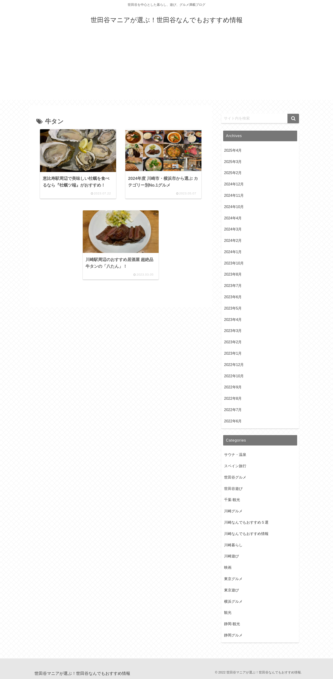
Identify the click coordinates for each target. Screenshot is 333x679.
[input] (260, 118)
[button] (293, 118)
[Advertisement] (166, 67)
